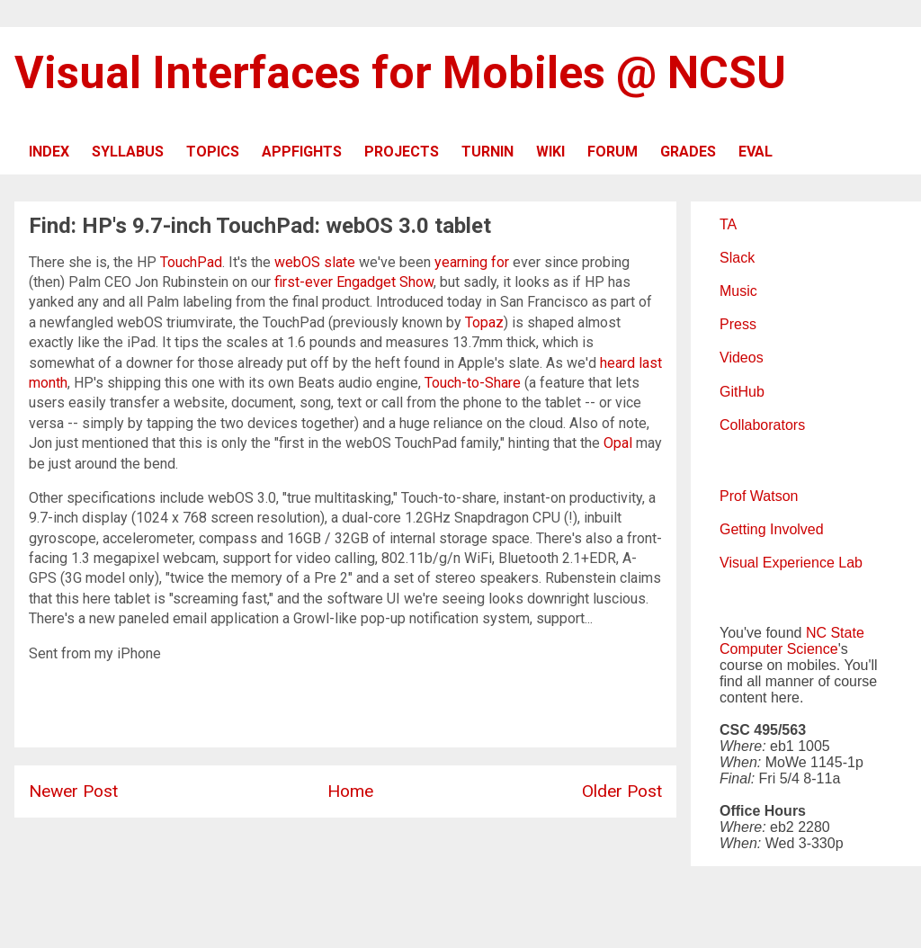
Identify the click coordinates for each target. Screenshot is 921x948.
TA (728, 224)
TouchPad (191, 262)
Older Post (622, 791)
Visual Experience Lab (791, 562)
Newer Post (73, 791)
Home (350, 791)
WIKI (550, 151)
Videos (742, 357)
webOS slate (314, 262)
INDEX (49, 151)
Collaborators (762, 425)
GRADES (688, 151)
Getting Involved (772, 529)
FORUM (612, 151)
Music (738, 291)
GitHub (742, 391)
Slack (737, 257)
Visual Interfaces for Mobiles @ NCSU (400, 73)
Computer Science (779, 649)
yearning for (471, 262)
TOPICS (212, 151)
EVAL (755, 151)
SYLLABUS (128, 151)
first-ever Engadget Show (354, 282)
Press (738, 324)
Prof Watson (759, 496)
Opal (618, 443)
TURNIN (487, 151)
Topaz (484, 322)
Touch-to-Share (473, 382)
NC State (835, 632)
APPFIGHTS (302, 151)
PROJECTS (401, 151)
